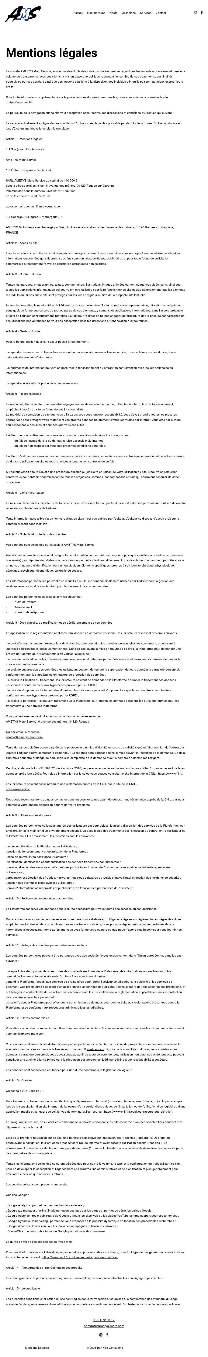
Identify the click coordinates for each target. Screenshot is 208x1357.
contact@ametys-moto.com (44, 206)
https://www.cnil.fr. (18, 789)
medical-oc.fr (95, 1049)
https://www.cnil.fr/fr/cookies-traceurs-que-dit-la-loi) (138, 1111)
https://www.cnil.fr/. (170, 773)
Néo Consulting (113, 1347)
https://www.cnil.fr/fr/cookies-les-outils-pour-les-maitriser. (80, 1257)
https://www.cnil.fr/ (20, 102)
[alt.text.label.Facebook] (202, 13)
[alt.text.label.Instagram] (195, 13)
